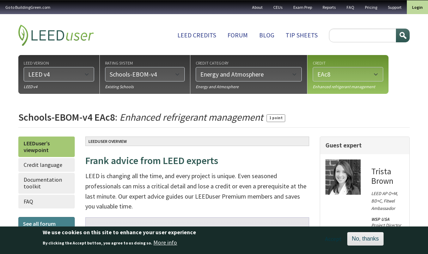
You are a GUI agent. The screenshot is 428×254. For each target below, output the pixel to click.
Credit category (212, 62)
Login (417, 7)
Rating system (119, 62)
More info (165, 243)
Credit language (43, 164)
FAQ (350, 7)
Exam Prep (302, 7)
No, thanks (365, 240)
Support (395, 7)
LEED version (36, 62)
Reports (329, 7)
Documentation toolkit (43, 183)
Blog (266, 35)
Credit (319, 62)
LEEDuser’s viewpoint (37, 146)
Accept (333, 240)
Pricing (371, 7)
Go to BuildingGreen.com (27, 7)
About (257, 7)
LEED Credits (196, 35)
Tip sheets (302, 35)
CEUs (278, 7)
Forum (237, 35)
